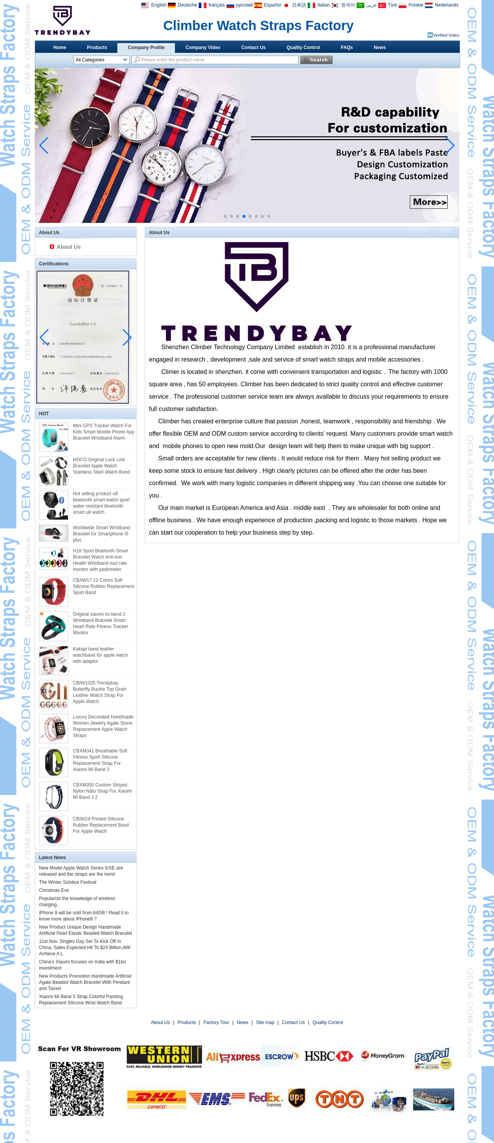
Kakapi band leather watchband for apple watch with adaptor (100, 655)
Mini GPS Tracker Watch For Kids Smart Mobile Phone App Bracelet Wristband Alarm (103, 432)
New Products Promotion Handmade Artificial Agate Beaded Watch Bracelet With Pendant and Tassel (85, 982)
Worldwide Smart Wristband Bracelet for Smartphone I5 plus (101, 534)
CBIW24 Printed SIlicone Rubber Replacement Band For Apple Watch (101, 825)
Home (59, 47)
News (380, 47)
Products (97, 47)
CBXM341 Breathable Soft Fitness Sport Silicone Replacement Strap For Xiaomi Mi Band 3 (100, 760)
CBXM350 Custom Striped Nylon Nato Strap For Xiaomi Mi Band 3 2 (102, 791)
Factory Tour (216, 1022)
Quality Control (303, 47)
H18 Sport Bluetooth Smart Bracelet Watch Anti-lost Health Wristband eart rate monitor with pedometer (100, 560)
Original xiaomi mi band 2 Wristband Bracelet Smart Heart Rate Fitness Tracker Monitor (100, 623)
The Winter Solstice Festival (67, 882)
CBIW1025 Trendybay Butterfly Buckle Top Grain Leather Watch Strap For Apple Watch (100, 692)
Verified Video (446, 35)
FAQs (347, 47)
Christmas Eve (54, 890)
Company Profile (146, 47)
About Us (69, 247)
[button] (225, 216)
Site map (265, 1022)
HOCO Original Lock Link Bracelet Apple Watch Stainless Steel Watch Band (101, 466)
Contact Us (253, 47)
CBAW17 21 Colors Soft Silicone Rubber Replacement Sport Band (103, 586)
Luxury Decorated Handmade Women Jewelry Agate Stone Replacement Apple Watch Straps (103, 726)
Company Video (203, 47)
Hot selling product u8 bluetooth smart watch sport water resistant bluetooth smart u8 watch (101, 503)
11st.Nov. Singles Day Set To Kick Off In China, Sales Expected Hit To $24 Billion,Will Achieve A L (84, 947)
